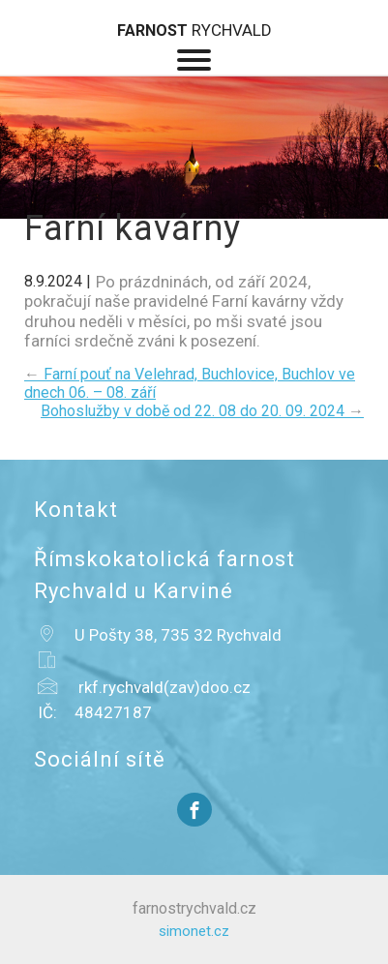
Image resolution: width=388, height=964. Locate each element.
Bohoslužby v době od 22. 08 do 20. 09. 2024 (202, 411)
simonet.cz (194, 931)
